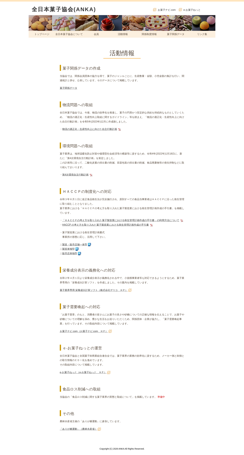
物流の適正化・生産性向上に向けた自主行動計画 (89, 129)
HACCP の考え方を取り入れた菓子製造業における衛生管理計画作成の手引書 (105, 224)
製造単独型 (68, 249)
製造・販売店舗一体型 (74, 244)
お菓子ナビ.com (167, 10)
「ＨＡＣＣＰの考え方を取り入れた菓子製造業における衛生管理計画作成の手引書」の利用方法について (120, 220)
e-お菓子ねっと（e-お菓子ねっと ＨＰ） (83, 372)
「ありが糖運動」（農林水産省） (78, 429)
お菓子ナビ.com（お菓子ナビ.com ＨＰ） (84, 331)
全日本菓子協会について (69, 34)
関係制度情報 (149, 34)
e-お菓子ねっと (192, 10)
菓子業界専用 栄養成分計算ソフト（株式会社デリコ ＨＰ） (94, 290)
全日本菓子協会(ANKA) (64, 9)
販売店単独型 (69, 253)
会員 (96, 34)
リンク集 (202, 34)
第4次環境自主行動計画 (75, 174)
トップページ (41, 34)
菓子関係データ (175, 34)
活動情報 (123, 34)
